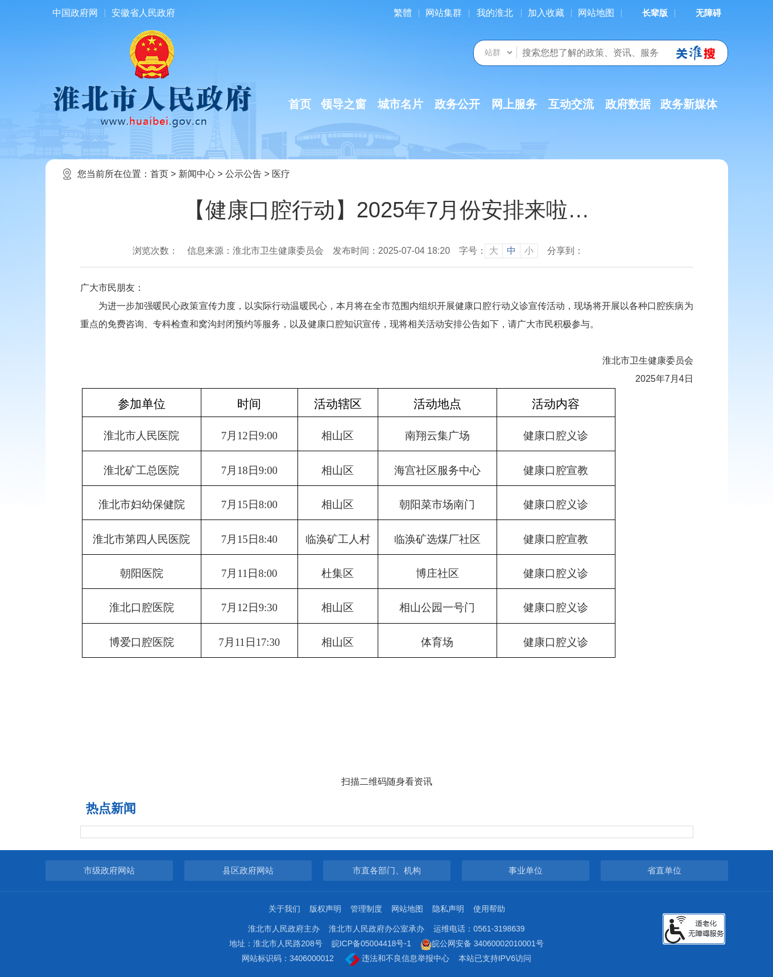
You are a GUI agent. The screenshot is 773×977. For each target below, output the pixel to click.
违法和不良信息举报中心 (397, 959)
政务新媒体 (688, 104)
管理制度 (366, 908)
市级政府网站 (109, 870)
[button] (648, 13)
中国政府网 (75, 13)
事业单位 (526, 870)
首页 (299, 104)
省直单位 (664, 870)
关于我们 (284, 908)
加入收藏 (546, 13)
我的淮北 (495, 13)
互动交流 (571, 104)
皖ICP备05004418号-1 (371, 943)
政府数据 (628, 104)
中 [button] (511, 250)
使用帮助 (489, 908)
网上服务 (514, 104)
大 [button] (493, 250)
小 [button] (529, 250)
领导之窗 (343, 104)
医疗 (281, 174)
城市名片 (400, 104)
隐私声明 (448, 908)
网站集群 (443, 13)
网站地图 (596, 13)
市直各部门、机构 (387, 870)
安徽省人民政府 (143, 13)
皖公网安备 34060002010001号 (482, 944)
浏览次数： (155, 250)
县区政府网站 (248, 870)
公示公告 (243, 174)
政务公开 (457, 104)
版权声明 (325, 908)
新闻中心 (197, 174)
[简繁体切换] (403, 13)
